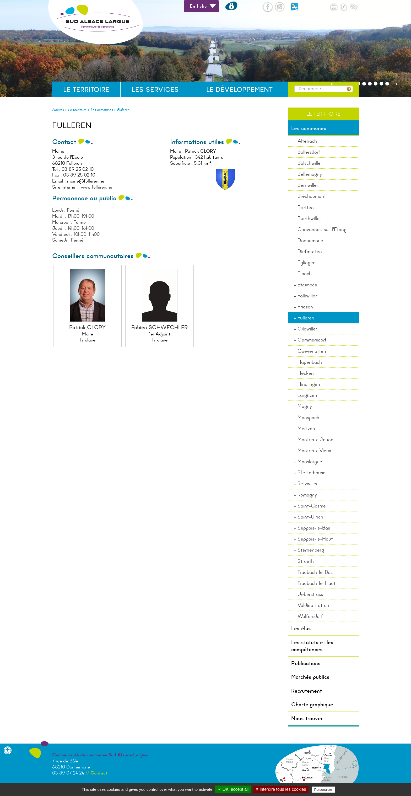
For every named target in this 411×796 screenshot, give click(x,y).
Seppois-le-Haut (315, 539)
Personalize (323, 790)
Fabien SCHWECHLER (159, 327)
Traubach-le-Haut (317, 583)
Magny (305, 406)
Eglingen (307, 262)
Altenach (307, 141)
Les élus (301, 628)
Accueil (58, 109)
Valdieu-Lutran (313, 605)
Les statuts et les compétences (312, 646)
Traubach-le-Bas (315, 572)
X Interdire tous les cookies (281, 789)
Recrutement (306, 691)
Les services (155, 89)
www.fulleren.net (97, 187)
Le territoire (86, 89)
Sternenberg (311, 550)
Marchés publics (310, 677)
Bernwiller (308, 185)
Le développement (239, 89)
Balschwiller (310, 163)
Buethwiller (309, 218)
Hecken (306, 373)
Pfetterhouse (312, 472)
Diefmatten (310, 251)
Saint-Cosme (312, 506)
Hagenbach (310, 362)
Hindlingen (309, 384)
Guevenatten (312, 351)
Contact (98, 773)
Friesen (305, 306)
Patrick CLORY (87, 327)
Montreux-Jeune (315, 439)
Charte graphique (312, 704)
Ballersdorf (309, 152)
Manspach (308, 417)
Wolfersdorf (310, 616)
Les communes (102, 109)
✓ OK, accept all (233, 789)
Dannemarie (310, 240)
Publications (306, 663)
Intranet (240, 5)
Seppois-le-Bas (314, 528)
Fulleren (123, 109)
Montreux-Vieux (314, 450)
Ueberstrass (310, 594)
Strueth (306, 561)
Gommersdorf (312, 339)
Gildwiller (307, 328)
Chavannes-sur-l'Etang (322, 229)
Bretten (306, 207)
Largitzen (307, 395)
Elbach (305, 273)
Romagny (307, 495)
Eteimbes (307, 284)
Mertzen (306, 428)
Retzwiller (308, 483)
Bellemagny (310, 174)
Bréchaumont (312, 196)
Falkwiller (307, 295)
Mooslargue (310, 461)
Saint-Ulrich (310, 517)
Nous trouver (307, 718)
